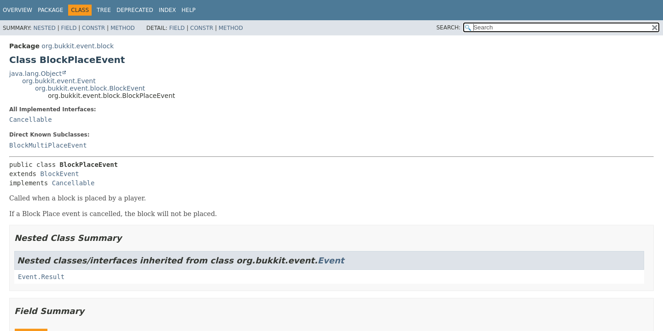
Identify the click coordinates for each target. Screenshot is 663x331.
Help (188, 10)
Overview (17, 10)
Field (68, 28)
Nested (44, 28)
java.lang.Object (35, 73)
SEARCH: (448, 27)
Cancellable (30, 119)
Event (331, 260)
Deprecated (134, 10)
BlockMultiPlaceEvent (48, 145)
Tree (104, 10)
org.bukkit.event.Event (59, 81)
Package (50, 10)
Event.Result (41, 276)
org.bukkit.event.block (77, 46)
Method (122, 28)
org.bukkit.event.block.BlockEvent (90, 88)
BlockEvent (59, 173)
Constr (93, 28)
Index (167, 10)
